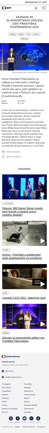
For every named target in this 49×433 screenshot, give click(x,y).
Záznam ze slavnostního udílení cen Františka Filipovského (23, 339)
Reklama (27, 387)
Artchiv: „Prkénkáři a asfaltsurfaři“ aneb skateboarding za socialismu (22, 256)
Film (28, 34)
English (17, 427)
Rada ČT (27, 398)
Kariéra (27, 401)
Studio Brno (28, 391)
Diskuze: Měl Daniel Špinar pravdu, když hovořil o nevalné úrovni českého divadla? (22, 211)
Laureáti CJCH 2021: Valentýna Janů (24, 297)
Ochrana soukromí (29, 427)
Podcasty (5, 398)
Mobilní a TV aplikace (10, 409)
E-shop (4, 405)
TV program (6, 384)
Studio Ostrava (29, 394)
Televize (12, 34)
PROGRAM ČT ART (36, 2)
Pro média (28, 384)
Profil (5, 293)
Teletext (5, 394)
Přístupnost (41, 427)
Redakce (5, 103)
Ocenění (36, 34)
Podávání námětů (30, 405)
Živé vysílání (6, 387)
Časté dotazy (29, 409)
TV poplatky (6, 391)
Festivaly (24, 39)
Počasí (4, 401)
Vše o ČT (5, 412)
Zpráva (21, 34)
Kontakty (27, 412)
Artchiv (5, 250)
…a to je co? (7, 203)
